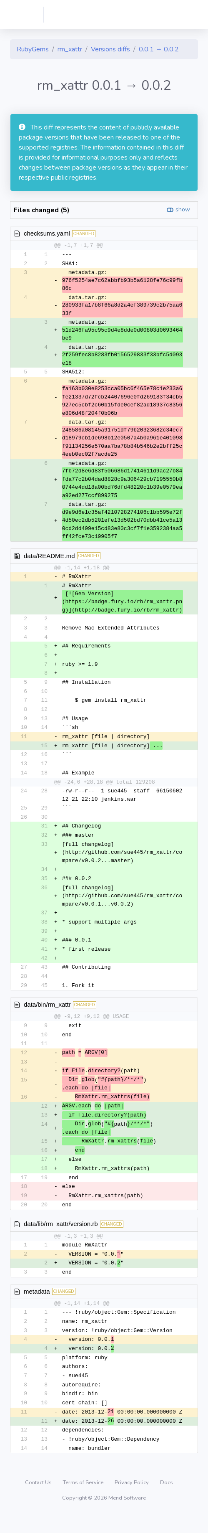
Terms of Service (84, 1501)
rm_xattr (70, 49)
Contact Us (39, 1501)
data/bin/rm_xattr (47, 1013)
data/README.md (49, 556)
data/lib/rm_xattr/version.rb (61, 1237)
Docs (166, 1501)
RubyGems (33, 49)
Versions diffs (110, 49)
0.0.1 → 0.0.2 (159, 49)
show (182, 209)
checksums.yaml (47, 233)
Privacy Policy (132, 1501)
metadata (37, 1306)
